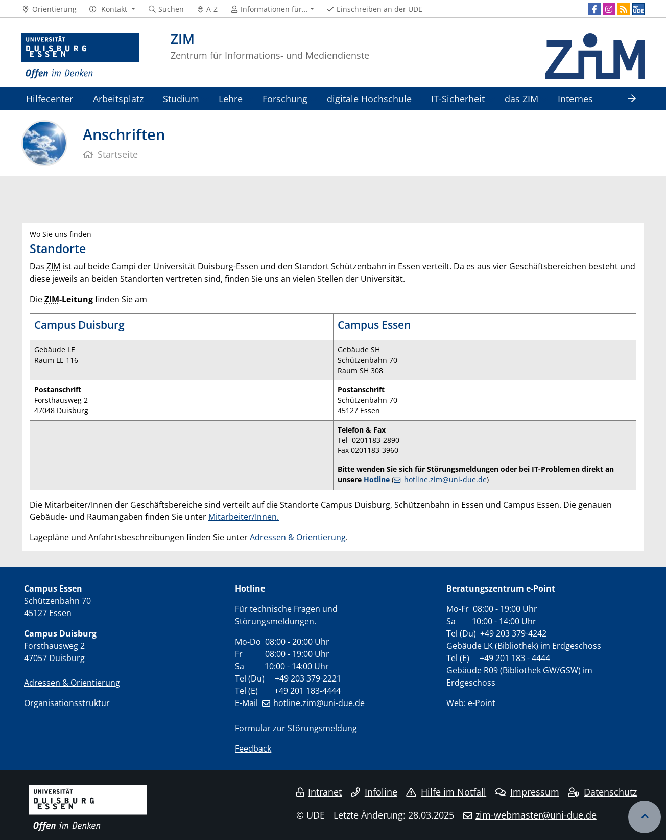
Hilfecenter (49, 98)
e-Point (481, 703)
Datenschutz (602, 792)
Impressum (527, 792)
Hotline (378, 479)
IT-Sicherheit (458, 98)
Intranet (319, 792)
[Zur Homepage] (80, 56)
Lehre (231, 98)
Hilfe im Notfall (446, 792)
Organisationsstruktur (67, 703)
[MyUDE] (638, 9)
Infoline (374, 792)
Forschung (285, 98)
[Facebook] (594, 9)
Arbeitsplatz (118, 98)
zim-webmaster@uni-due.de (536, 815)
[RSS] (623, 9)
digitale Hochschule (369, 98)
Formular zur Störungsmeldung (296, 728)
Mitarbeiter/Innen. (243, 517)
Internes (575, 98)
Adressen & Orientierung (298, 537)
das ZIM (521, 98)
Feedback (253, 748)
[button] (112, 9)
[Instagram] (609, 9)
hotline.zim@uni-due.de (445, 479)
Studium (181, 98)
